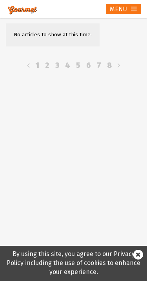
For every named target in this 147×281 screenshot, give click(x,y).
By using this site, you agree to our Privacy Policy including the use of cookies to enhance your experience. (73, 263)
